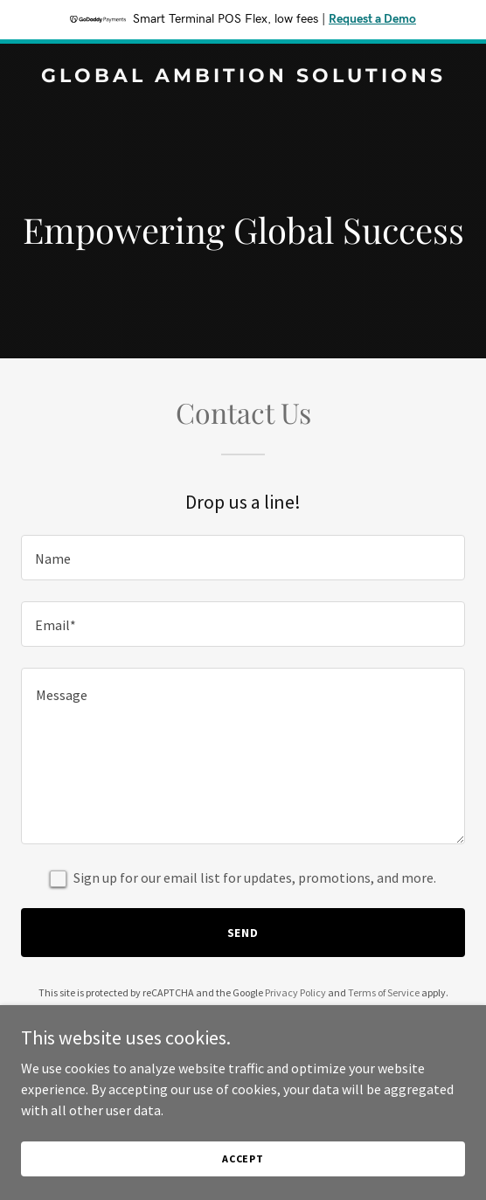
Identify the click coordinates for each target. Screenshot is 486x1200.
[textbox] (243, 557)
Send (243, 932)
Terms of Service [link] (384, 992)
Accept (243, 1158)
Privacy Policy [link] (295, 992)
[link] (243, 77)
